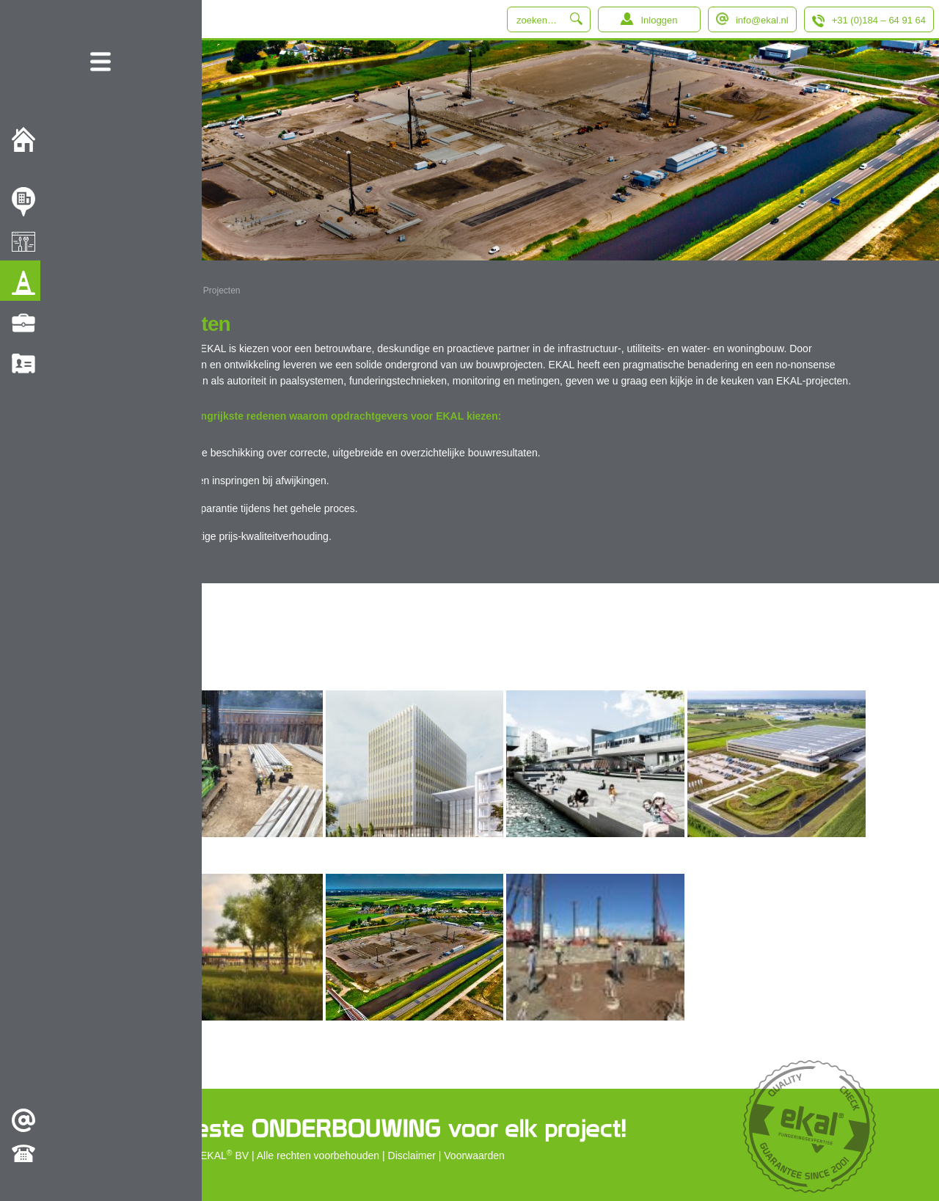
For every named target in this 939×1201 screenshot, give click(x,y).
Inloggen (658, 20)
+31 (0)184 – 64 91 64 (879, 20)
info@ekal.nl (762, 20)
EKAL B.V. (163, 290)
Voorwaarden (474, 1155)
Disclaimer (412, 1155)
